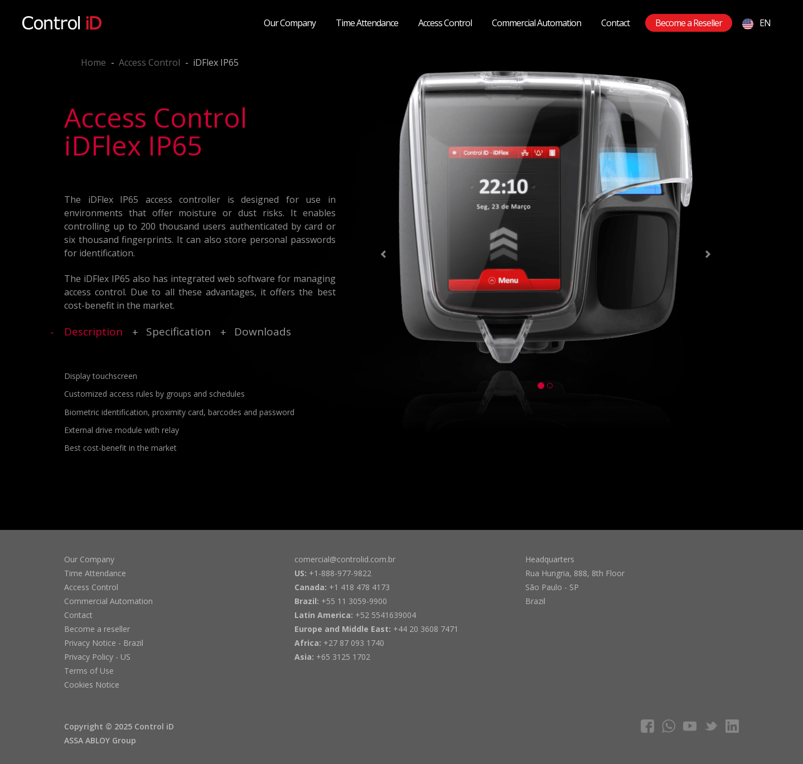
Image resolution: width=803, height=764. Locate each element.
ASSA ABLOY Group (100, 740)
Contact (615, 23)
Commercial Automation (536, 23)
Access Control (445, 23)
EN (756, 23)
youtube (689, 726)
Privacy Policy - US (97, 656)
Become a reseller (97, 629)
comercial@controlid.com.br (344, 559)
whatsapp (668, 726)
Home (93, 62)
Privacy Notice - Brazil (103, 643)
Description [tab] (93, 331)
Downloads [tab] (262, 331)
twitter (711, 726)
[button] (381, 256)
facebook (647, 726)
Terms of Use (89, 670)
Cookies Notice (91, 684)
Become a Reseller (688, 23)
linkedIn (732, 726)
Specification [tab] (178, 331)
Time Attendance (367, 23)
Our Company (290, 23)
